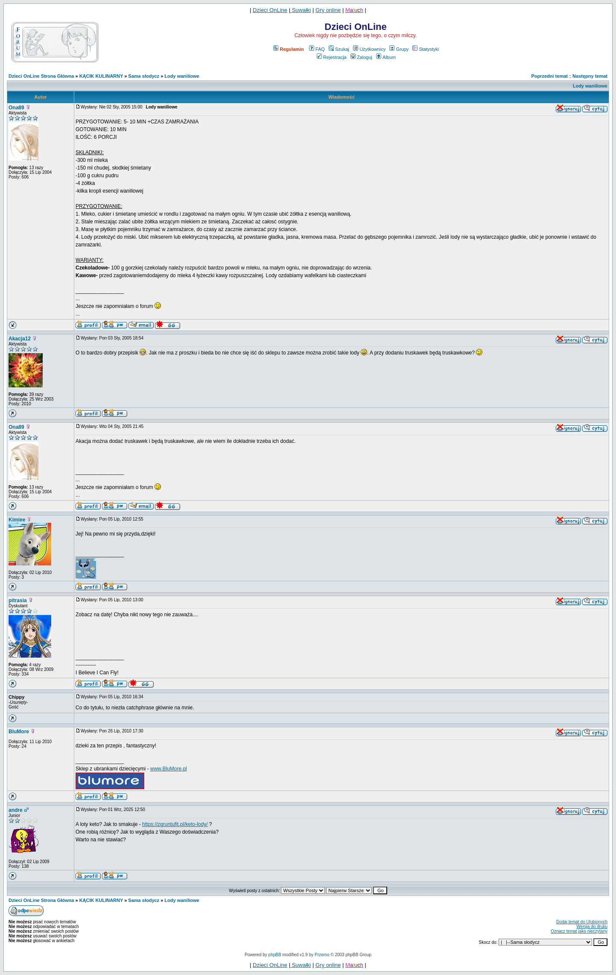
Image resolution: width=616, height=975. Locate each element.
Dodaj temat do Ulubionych (581, 921)
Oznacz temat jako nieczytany (579, 931)
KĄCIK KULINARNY (101, 76)
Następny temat (589, 76)
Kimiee (17, 520)
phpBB (275, 954)
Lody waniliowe (181, 76)
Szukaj (339, 49)
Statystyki (425, 49)
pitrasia (18, 600)
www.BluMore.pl (168, 769)
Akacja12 (20, 339)
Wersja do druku (591, 926)
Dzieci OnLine (270, 10)
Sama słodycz (143, 76)
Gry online (328, 10)
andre (16, 810)
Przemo (322, 954)
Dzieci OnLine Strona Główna (41, 76)
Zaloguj (361, 57)
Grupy (399, 49)
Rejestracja (332, 57)
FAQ (317, 49)
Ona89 (16, 108)
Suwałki (300, 10)
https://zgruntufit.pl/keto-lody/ (174, 824)
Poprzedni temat (549, 76)
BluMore (19, 732)
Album (386, 57)
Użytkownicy (369, 49)
